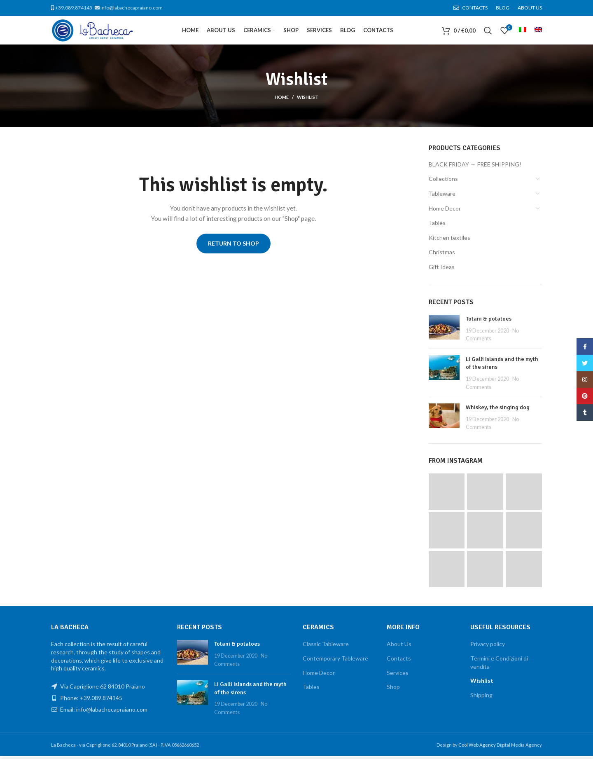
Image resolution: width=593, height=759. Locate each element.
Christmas (442, 254)
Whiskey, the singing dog (498, 410)
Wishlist (481, 683)
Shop (393, 689)
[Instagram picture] (447, 494)
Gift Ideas (442, 269)
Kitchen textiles (449, 240)
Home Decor (445, 211)
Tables (437, 225)
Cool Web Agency (477, 747)
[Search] (488, 32)
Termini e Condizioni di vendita (499, 665)
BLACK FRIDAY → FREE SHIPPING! (475, 167)
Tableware (442, 196)
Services (398, 675)
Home (282, 100)
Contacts (399, 661)
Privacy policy (487, 646)
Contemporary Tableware (335, 661)
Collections (443, 181)
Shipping (481, 697)
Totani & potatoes (488, 321)
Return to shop (233, 246)
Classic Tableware (326, 646)
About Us (399, 646)
